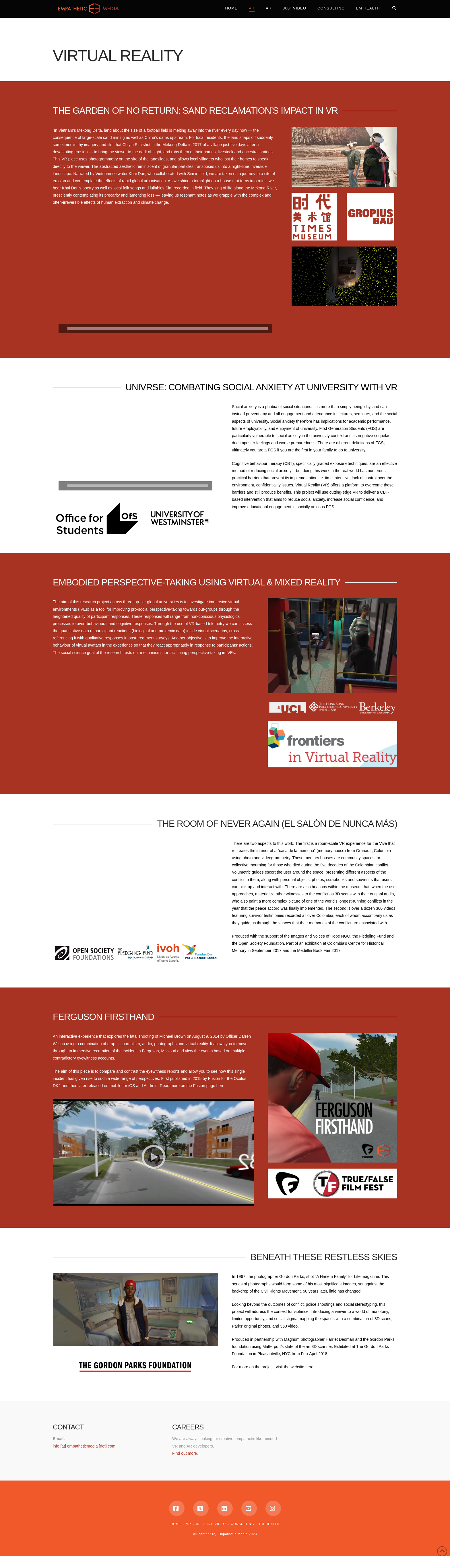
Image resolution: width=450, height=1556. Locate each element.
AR (198, 1524)
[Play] (63, 328)
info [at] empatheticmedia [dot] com (84, 1446)
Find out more (184, 1453)
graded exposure (332, 463)
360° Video (216, 1524)
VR (188, 1524)
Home (175, 1524)
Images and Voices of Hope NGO (320, 936)
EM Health (269, 1524)
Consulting (242, 1524)
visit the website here (294, 1367)
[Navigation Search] (391, 7)
